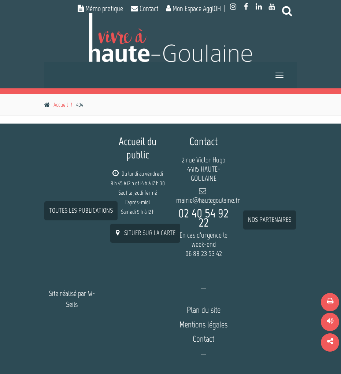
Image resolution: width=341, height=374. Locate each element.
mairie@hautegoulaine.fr (208, 200)
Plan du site (203, 310)
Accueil (60, 104)
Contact (144, 8)
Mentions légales (203, 324)
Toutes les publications (81, 154)
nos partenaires (269, 163)
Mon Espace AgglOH (193, 8)
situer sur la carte (145, 233)
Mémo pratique (100, 8)
